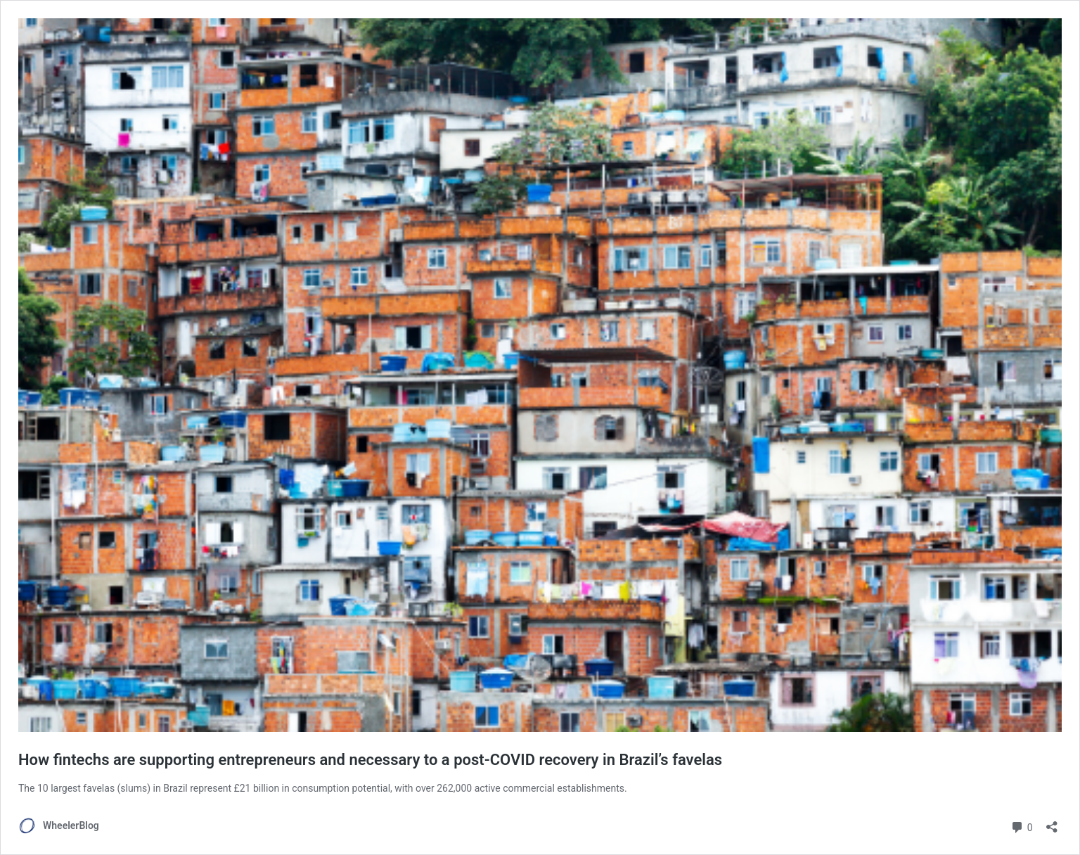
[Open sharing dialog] (1052, 822)
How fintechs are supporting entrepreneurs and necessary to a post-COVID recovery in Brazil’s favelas (370, 760)
